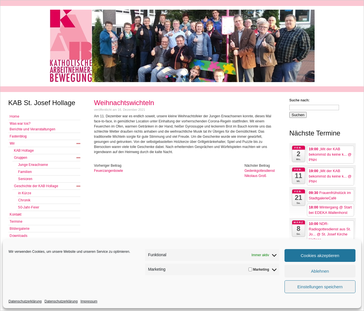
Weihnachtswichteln (124, 103)
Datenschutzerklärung (25, 301)
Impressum (88, 301)
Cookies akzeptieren (320, 255)
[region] (182, 46)
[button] (166, 76)
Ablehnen (320, 271)
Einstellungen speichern (319, 286)
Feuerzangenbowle (108, 171)
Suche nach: (299, 100)
